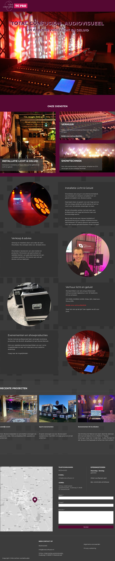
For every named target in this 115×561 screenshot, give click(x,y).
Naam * (60, 495)
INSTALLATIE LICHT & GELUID (20, 161)
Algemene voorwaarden (92, 544)
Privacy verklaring (90, 548)
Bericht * (61, 510)
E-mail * (61, 502)
